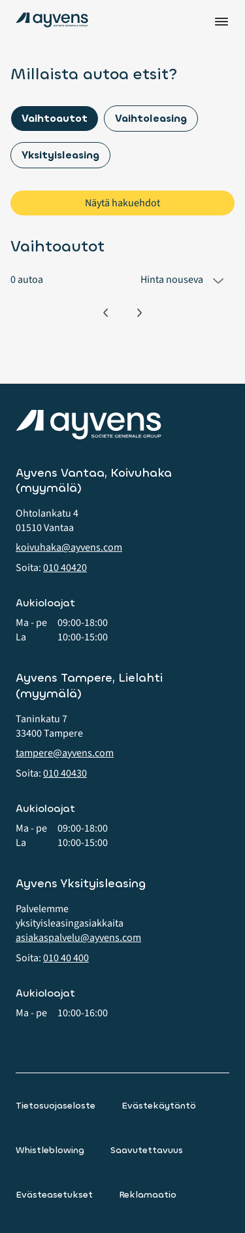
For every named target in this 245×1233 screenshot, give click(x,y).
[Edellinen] (105, 312)
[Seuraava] (139, 312)
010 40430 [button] (65, 773)
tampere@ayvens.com (65, 753)
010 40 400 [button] (66, 958)
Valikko (221, 21)
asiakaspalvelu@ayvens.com (78, 937)
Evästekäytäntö (159, 1105)
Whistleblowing (50, 1150)
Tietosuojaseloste (55, 1105)
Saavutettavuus (146, 1150)
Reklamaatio (147, 1194)
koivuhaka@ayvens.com (69, 547)
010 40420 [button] (65, 568)
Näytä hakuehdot (122, 203)
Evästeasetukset (54, 1194)
